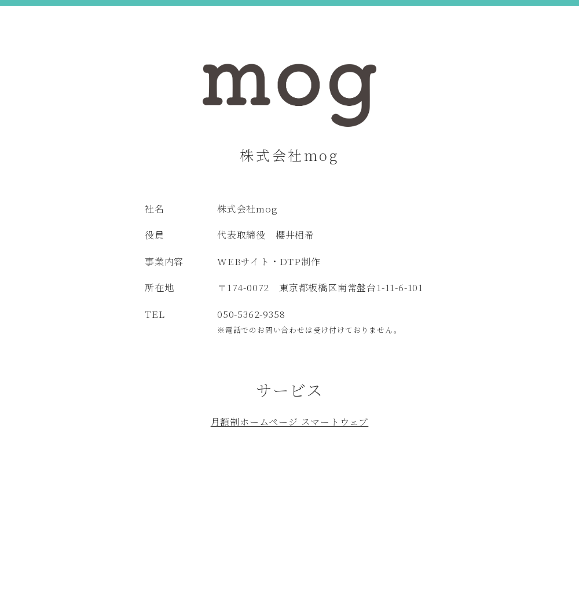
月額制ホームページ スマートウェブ (290, 421)
